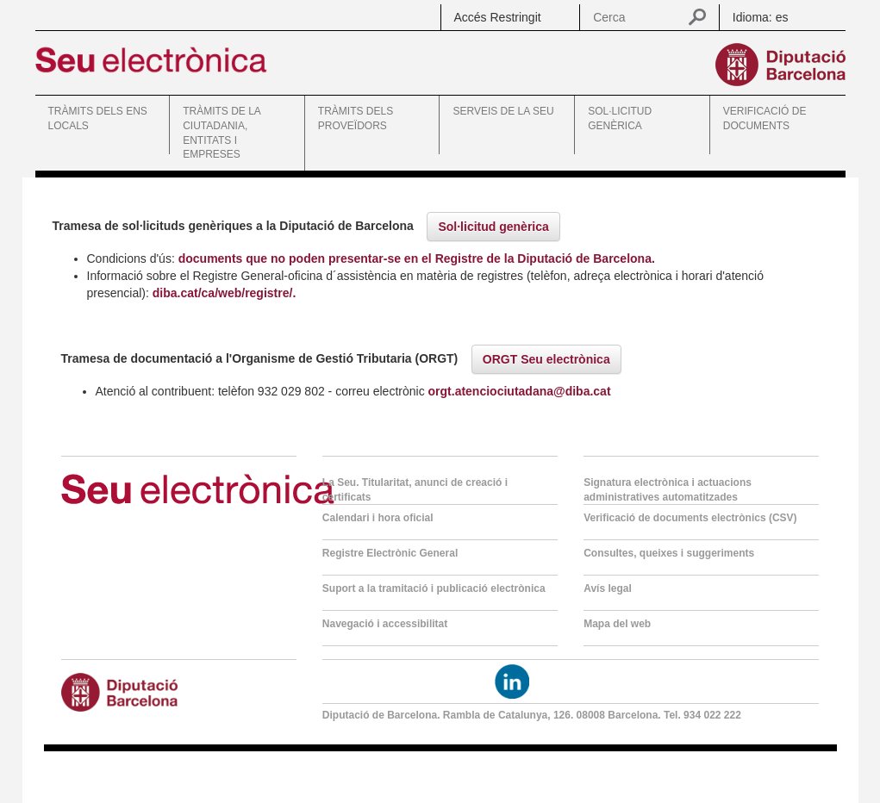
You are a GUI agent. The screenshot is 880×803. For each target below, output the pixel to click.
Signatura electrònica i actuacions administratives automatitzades (668, 489)
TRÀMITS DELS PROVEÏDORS (355, 118)
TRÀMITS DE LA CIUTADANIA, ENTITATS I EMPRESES (221, 132)
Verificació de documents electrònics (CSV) (690, 518)
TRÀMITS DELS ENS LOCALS (97, 118)
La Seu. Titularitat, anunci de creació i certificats (415, 489)
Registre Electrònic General (390, 553)
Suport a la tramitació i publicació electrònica (434, 588)
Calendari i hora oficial (378, 518)
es (782, 17)
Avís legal (608, 588)
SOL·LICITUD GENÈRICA (620, 118)
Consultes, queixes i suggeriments (669, 553)
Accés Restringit (497, 17)
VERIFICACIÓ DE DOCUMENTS (765, 118)
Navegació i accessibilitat (384, 624)
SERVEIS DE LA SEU (502, 111)
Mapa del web (617, 624)
